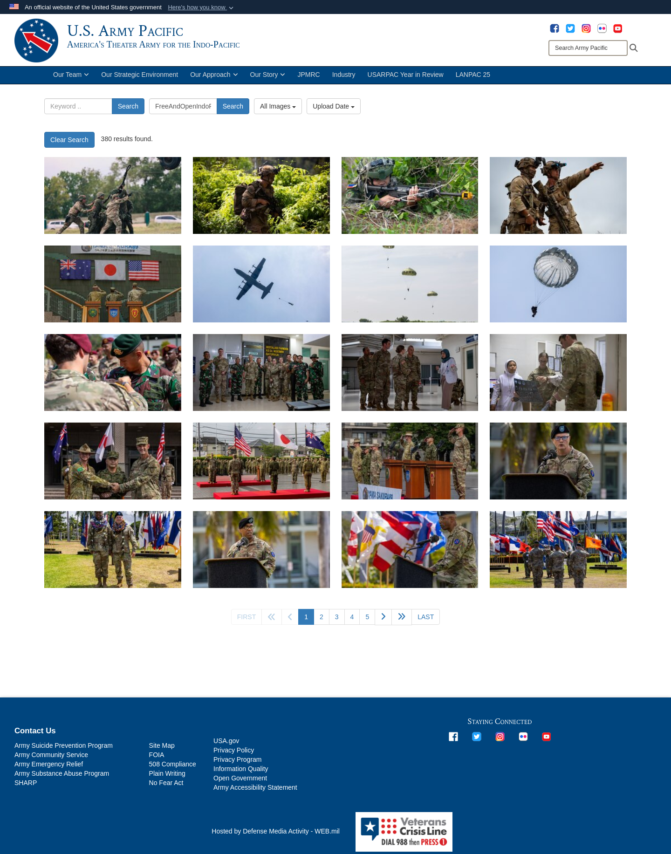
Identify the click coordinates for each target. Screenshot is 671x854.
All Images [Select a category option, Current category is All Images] (278, 110)
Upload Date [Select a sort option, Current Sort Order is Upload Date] (334, 110)
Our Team (71, 78)
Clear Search (69, 143)
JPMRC (308, 78)
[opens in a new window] (554, 28)
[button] (201, 7)
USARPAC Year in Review (406, 78)
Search (128, 110)
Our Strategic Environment (139, 78)
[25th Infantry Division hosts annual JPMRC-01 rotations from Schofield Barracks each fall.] (261, 199)
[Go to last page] (425, 621)
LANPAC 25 (473, 78)
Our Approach (214, 78)
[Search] (588, 48)
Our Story (268, 78)
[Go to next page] (383, 621)
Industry (344, 78)
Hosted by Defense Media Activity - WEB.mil (276, 835)
